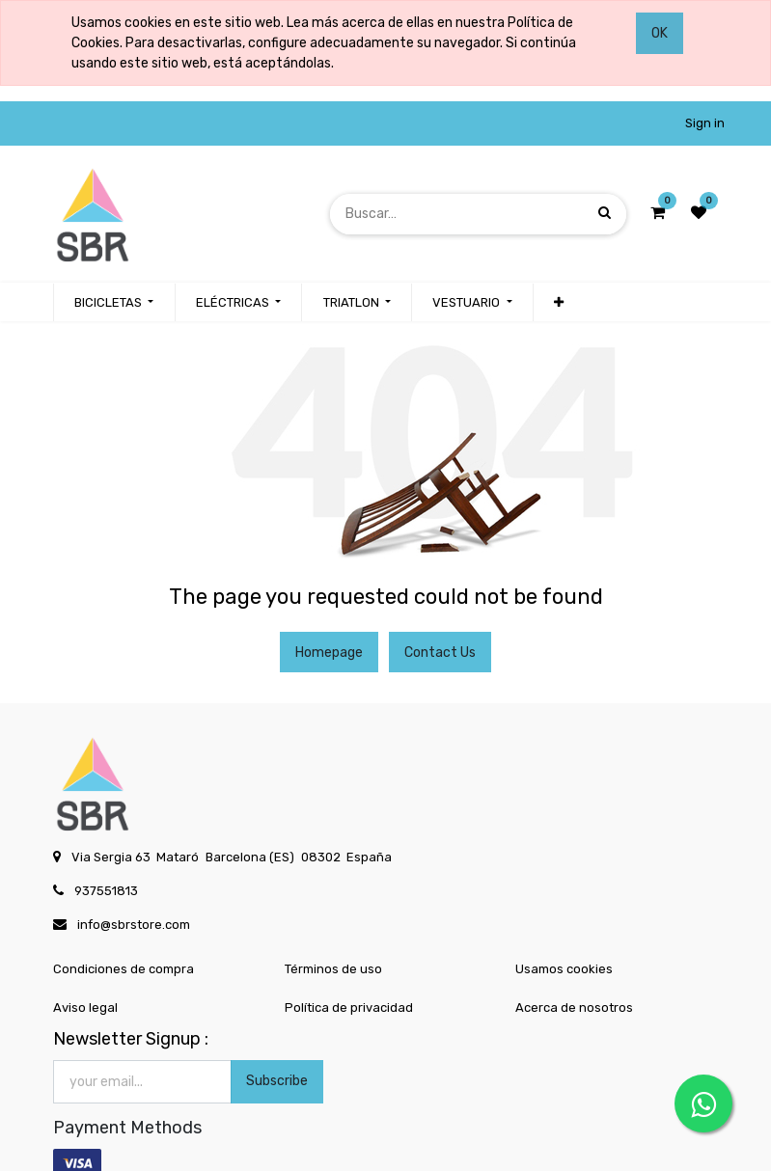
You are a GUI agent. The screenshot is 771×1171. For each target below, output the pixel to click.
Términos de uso (333, 969)
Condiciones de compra (123, 969)
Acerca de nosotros (574, 1007)
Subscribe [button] (277, 1081)
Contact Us (440, 652)
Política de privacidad (349, 1007)
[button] (558, 303)
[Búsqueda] (604, 213)
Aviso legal (85, 1007)
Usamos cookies (564, 969)
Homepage (329, 652)
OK (659, 33)
